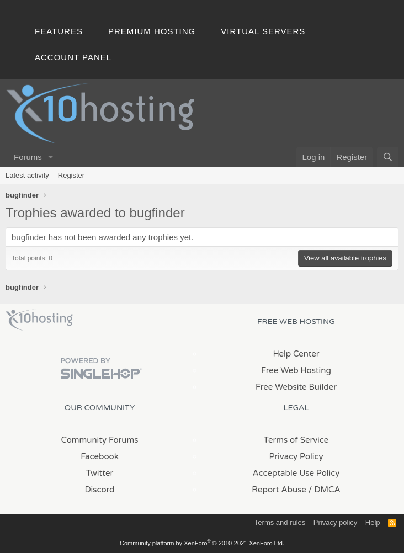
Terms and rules (279, 522)
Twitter (99, 473)
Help (372, 522)
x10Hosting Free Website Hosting (39, 320)
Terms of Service (296, 440)
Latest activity (27, 175)
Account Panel (73, 57)
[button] (51, 157)
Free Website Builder (296, 387)
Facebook (100, 456)
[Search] (387, 157)
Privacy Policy (296, 456)
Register (71, 175)
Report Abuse (279, 489)
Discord (99, 489)
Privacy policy (335, 522)
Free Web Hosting (296, 370)
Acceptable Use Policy (296, 473)
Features (59, 31)
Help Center (296, 354)
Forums (28, 157)
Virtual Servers (263, 31)
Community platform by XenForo (202, 543)
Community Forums (100, 440)
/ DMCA (325, 489)
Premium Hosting (151, 31)
